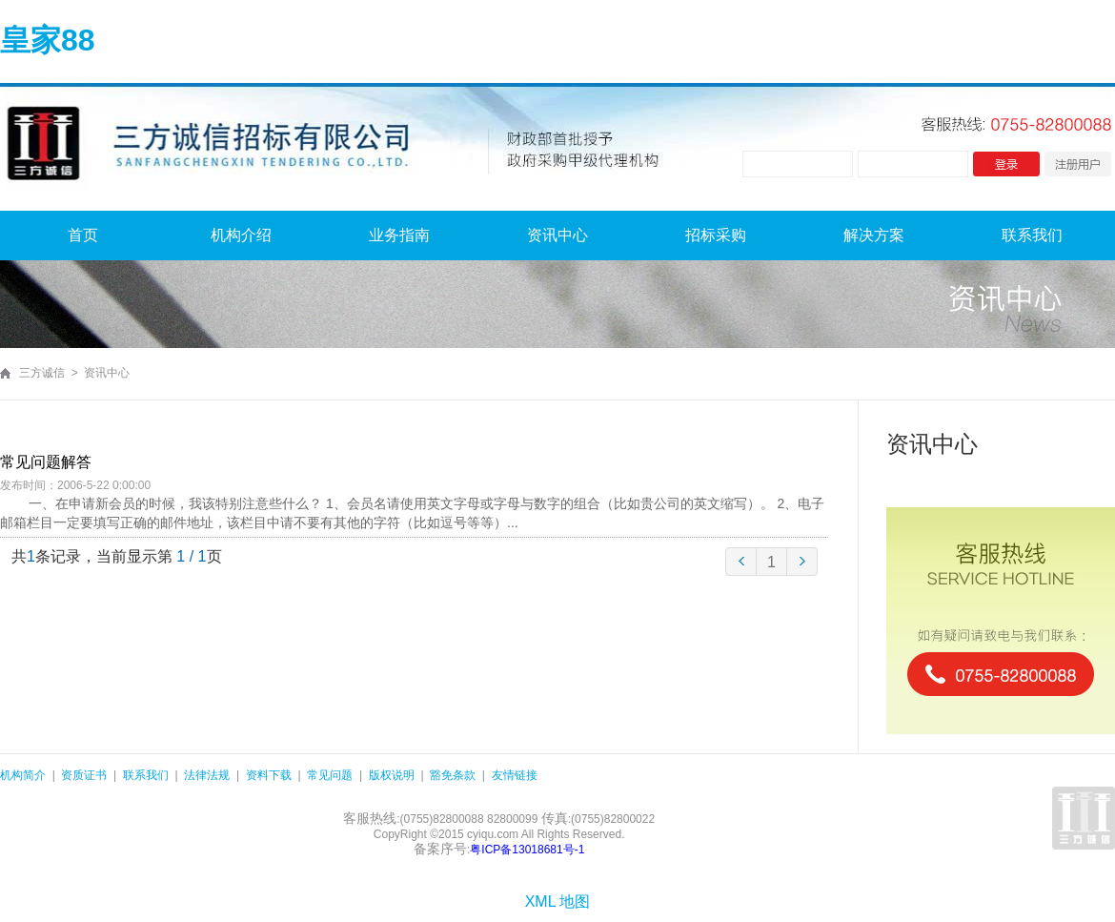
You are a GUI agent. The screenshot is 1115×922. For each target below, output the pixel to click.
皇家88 (47, 40)
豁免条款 (453, 775)
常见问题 (330, 775)
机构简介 (23, 775)
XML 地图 (558, 901)
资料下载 (269, 775)
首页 (83, 235)
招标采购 (715, 235)
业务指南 (399, 235)
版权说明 (392, 775)
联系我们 (1032, 235)
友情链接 (514, 775)
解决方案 (873, 235)
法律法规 (207, 775)
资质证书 (84, 775)
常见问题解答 (45, 462)
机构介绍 (241, 235)
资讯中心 (557, 235)
